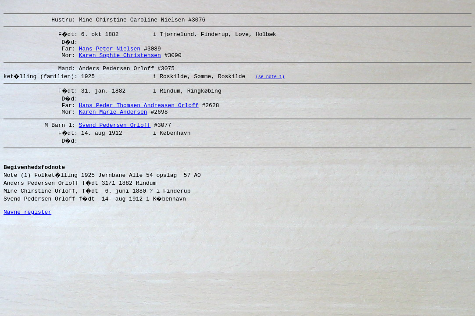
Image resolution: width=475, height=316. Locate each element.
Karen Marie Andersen (113, 121)
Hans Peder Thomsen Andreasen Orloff (139, 113)
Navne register (27, 229)
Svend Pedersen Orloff (115, 135)
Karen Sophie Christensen (120, 60)
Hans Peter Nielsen (109, 52)
